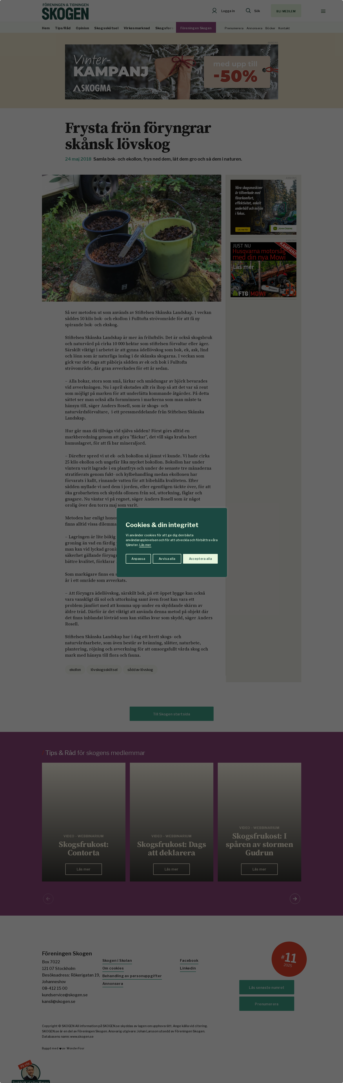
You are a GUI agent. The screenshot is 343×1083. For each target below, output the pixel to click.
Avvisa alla (167, 559)
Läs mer (145, 545)
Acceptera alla (200, 559)
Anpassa (138, 559)
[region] (171, 541)
